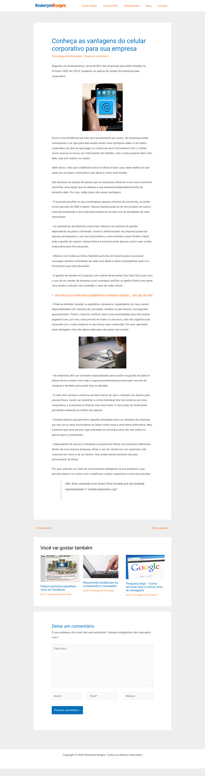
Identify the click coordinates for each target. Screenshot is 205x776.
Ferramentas (134, 5)
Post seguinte (161, 533)
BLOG (43, 599)
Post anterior (43, 533)
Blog (150, 5)
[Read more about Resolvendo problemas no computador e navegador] (100, 571)
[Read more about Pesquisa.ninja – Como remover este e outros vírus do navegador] (145, 572)
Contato (163, 5)
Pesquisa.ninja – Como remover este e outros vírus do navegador (145, 592)
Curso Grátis (93, 5)
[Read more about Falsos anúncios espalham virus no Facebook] (60, 573)
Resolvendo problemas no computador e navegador (101, 589)
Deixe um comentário (99, 56)
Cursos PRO (114, 5)
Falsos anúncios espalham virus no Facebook (59, 593)
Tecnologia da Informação (67, 56)
